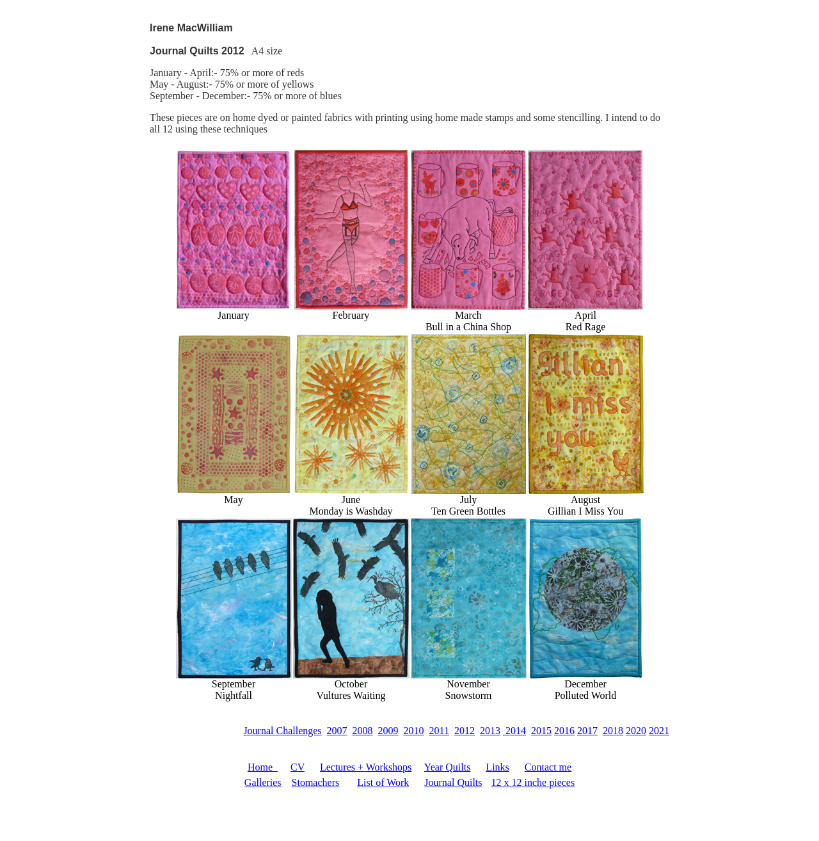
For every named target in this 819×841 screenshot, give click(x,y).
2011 (439, 730)
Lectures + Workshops (365, 767)
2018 (613, 730)
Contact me (548, 767)
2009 (388, 730)
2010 (414, 730)
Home (263, 767)
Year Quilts (447, 767)
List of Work (383, 782)
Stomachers (316, 782)
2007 (337, 730)
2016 (564, 730)
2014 (514, 730)
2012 (464, 730)
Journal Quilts (453, 782)
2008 (363, 730)
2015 (541, 730)
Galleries (263, 782)
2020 (636, 730)
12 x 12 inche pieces (533, 782)
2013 (490, 730)
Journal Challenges (282, 730)
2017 (587, 730)
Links (497, 767)
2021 (659, 730)
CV (297, 767)
